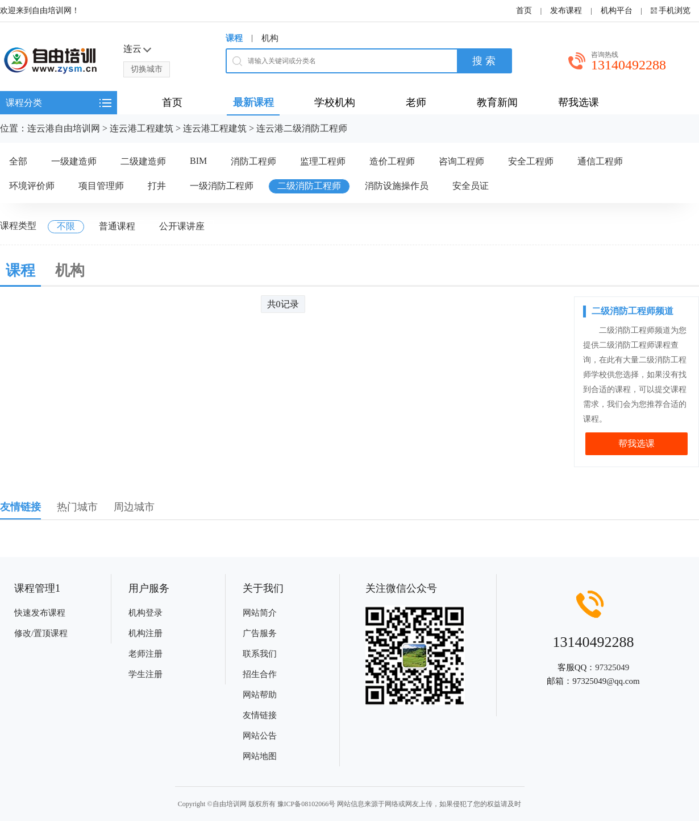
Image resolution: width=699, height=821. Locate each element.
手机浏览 (674, 10)
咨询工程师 (461, 161)
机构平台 (617, 10)
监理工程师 (323, 161)
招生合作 (260, 674)
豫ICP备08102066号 (306, 804)
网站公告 (260, 735)
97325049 (612, 667)
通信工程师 (600, 161)
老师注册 (145, 653)
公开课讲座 (182, 226)
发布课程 (566, 10)
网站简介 (260, 612)
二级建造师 (143, 161)
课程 (234, 38)
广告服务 (260, 633)
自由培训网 (230, 804)
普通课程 (117, 226)
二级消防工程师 (309, 186)
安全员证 (470, 186)
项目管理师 (101, 186)
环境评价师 (32, 186)
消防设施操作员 (396, 186)
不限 (66, 226)
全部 (18, 161)
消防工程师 (253, 161)
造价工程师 (392, 161)
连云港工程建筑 (141, 128)
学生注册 (145, 674)
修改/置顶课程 (41, 633)
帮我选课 (636, 443)
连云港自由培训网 (63, 128)
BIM (198, 161)
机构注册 (145, 633)
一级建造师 (74, 161)
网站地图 (260, 756)
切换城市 (147, 69)
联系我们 (260, 653)
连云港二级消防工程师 (301, 128)
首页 (524, 10)
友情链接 (260, 715)
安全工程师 (531, 161)
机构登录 (145, 612)
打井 (157, 186)
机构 (269, 38)
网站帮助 (260, 694)
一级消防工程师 (221, 186)
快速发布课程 (39, 612)
